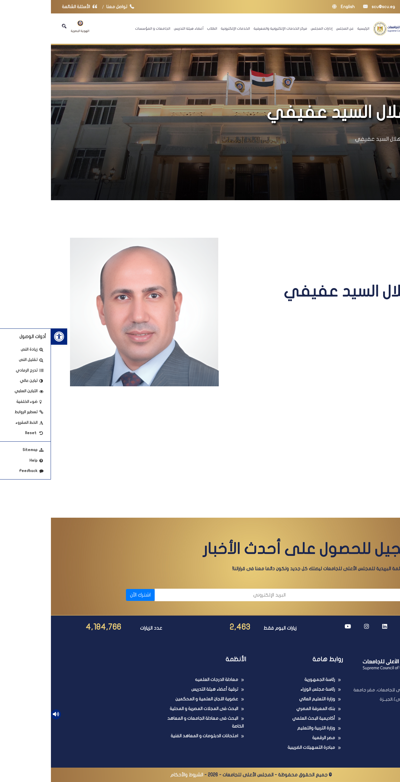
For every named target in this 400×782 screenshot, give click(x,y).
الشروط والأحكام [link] (135, 774)
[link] (8, 336)
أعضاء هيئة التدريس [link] (137, 28)
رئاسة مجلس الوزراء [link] (266, 689)
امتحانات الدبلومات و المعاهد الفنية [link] (153, 736)
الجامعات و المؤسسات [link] (101, 28)
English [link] (292, 6)
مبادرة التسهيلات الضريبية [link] (260, 747)
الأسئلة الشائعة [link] (30, 6)
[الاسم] (309, 595)
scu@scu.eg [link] (328, 6)
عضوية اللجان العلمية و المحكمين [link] (155, 699)
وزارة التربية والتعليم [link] (265, 728)
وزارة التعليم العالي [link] (266, 699)
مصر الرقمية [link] (272, 737)
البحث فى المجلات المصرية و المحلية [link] (153, 708)
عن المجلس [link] (294, 28)
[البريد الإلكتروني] (172, 595)
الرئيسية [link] (312, 28)
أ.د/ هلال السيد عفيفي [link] (331, 139)
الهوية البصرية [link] (29, 26)
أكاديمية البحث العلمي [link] (262, 718)
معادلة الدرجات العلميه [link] (165, 679)
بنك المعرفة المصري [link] (264, 708)
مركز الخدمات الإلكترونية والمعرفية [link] (229, 28)
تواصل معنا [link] (70, 6)
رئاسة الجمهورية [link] (268, 679)
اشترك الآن (89, 594)
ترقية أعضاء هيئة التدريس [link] (163, 689)
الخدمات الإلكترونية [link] (184, 28)
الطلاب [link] (161, 28)
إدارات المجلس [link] (271, 28)
